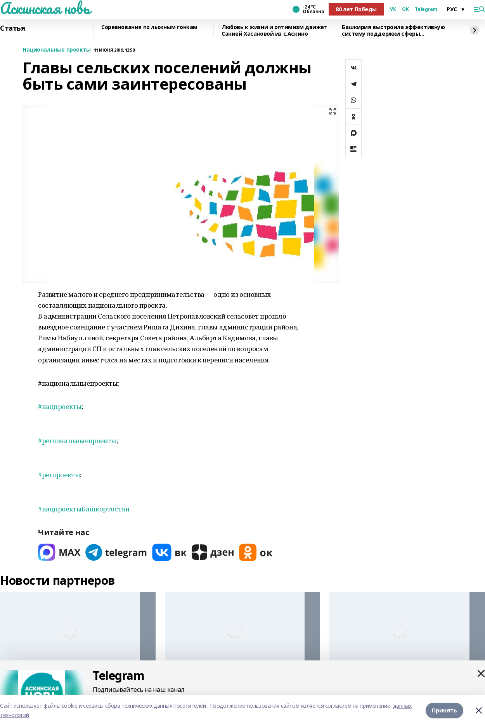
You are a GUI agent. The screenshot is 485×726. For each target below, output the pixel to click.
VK (393, 9)
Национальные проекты (57, 50)
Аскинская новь (45, 8)
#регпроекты (59, 474)
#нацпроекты (59, 406)
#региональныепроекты (77, 440)
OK (405, 9)
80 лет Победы (356, 9)
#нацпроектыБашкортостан (83, 508)
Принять (444, 710)
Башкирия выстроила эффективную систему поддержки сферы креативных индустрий (393, 30)
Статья (12, 28)
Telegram (426, 9)
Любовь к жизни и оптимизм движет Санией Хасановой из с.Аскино (274, 30)
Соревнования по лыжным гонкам (149, 27)
